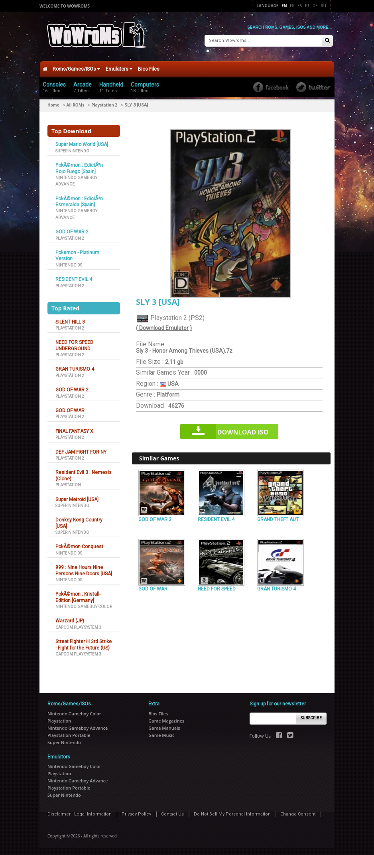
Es (299, 5)
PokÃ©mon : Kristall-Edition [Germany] (77, 596)
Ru (323, 5)
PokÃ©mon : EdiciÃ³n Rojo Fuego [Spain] (79, 167)
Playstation (68, 484)
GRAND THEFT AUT (278, 518)
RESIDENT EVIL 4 (73, 278)
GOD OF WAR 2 (72, 230)
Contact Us (172, 812)
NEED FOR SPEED (217, 587)
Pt (307, 5)
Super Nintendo (72, 149)
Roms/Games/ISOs (76, 68)
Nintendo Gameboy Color (83, 605)
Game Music (161, 734)
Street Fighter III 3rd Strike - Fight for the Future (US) (83, 643)
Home (53, 104)
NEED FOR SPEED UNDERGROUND (74, 344)
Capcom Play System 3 (78, 626)
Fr (292, 5)
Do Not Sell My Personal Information (232, 812)
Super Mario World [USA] (81, 143)
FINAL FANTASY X (74, 429)
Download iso (243, 431)
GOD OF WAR (70, 409)
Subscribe (311, 717)
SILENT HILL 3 (70, 320)
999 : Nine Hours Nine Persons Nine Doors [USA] (83, 569)
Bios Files (148, 68)
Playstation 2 (104, 104)
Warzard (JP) (69, 619)
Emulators (119, 68)
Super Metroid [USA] (76, 498)
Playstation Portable (68, 734)
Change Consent (297, 812)
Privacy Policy (136, 812)
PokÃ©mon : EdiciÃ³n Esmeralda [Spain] (79, 200)
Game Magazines (166, 719)
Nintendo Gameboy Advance (77, 726)
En (284, 5)
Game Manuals (164, 726)
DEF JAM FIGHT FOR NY (80, 450)
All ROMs (76, 104)
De (315, 5)
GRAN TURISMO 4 (74, 368)
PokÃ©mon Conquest (79, 545)
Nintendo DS (68, 263)
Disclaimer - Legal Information (79, 812)
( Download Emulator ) (164, 327)
